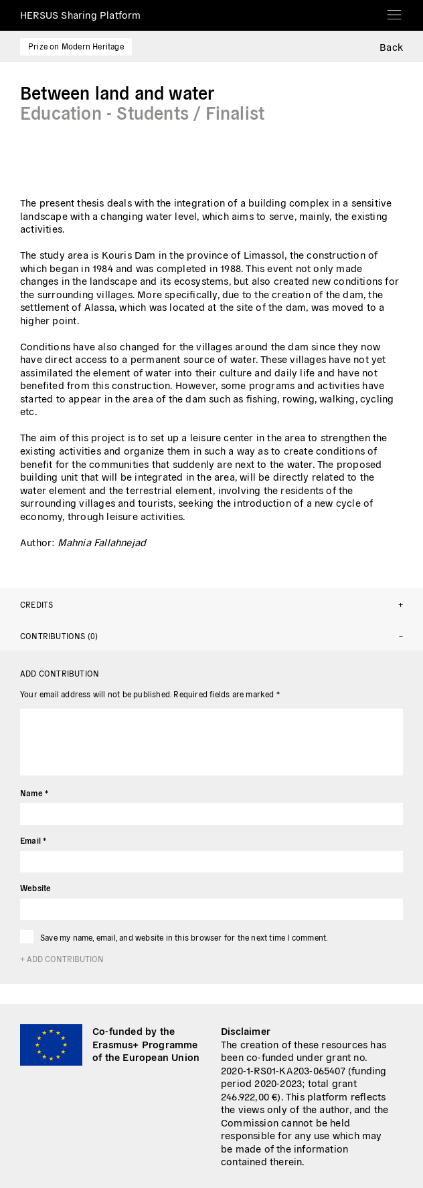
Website (35, 887)
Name (34, 793)
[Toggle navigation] (394, 10)
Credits (36, 604)
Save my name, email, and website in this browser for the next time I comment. (184, 937)
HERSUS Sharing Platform (80, 14)
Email (33, 840)
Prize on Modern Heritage (76, 46)
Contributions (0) (59, 635)
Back (391, 46)
